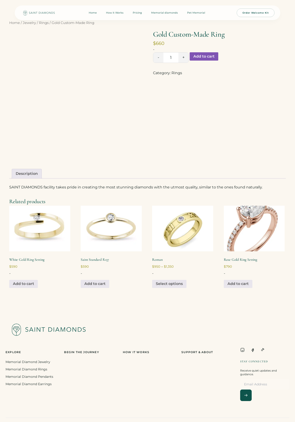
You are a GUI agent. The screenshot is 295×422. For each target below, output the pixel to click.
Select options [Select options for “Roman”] (169, 283)
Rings (44, 23)
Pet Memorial (196, 12)
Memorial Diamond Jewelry (28, 362)
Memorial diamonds (164, 12)
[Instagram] (242, 350)
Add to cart (204, 56)
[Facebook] (252, 350)
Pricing (137, 12)
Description (27, 173)
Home (93, 12)
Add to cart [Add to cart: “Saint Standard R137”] (95, 283)
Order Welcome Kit (255, 12)
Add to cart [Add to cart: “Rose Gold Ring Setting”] (238, 283)
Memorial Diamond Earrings (29, 384)
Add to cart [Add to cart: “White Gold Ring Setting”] (23, 283)
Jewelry (29, 23)
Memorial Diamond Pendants (29, 377)
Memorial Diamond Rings (26, 369)
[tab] (27, 174)
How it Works (115, 12)
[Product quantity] (170, 58)
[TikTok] (262, 350)
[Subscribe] (246, 395)
